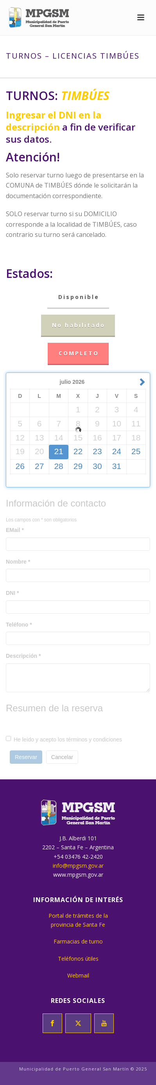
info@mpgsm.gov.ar (78, 865)
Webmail (78, 975)
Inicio (39, 72)
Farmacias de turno (78, 941)
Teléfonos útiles (78, 958)
